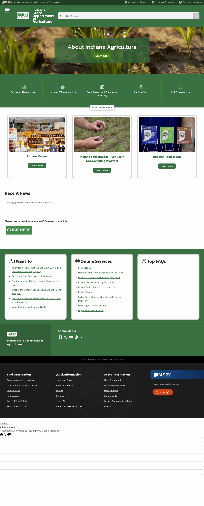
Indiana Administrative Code (118, 391)
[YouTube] (71, 327)
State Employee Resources (69, 396)
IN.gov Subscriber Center (91, 300)
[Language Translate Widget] (164, 2)
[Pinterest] (76, 327)
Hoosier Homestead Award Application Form (101, 260)
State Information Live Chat (20, 370)
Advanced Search (64, 375)
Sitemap (60, 386)
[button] (136, 2)
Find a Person (13, 381)
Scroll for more (102, 95)
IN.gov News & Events (114, 375)
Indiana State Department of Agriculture (64, 10)
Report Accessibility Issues (166, 374)
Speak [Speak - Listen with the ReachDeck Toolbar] (162, 382)
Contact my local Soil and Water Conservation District (36, 272)
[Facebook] (60, 327)
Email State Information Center (22, 375)
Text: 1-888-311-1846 (17, 396)
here (13, 190)
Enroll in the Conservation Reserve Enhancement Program (30, 281)
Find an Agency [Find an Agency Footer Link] (14, 386)
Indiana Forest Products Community (97, 276)
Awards (107, 396)
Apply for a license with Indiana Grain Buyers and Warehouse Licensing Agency (35, 257)
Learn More (37, 153)
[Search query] (179, 10)
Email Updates (111, 381)
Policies (59, 381)
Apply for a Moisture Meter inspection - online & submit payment (36, 290)
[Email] (81, 327)
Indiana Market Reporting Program (96, 271)
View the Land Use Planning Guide (30, 297)
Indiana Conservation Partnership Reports (100, 266)
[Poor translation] (7, 425)
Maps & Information (113, 370)
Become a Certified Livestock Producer (32, 264)
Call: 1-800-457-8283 (17, 391)
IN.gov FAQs (61, 391)
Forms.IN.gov (84, 255)
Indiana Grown (85, 281)
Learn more (102, 45)
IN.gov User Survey (65, 370)
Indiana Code (110, 386)
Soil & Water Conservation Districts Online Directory (100, 288)
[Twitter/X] (65, 327)
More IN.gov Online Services (92, 295)
